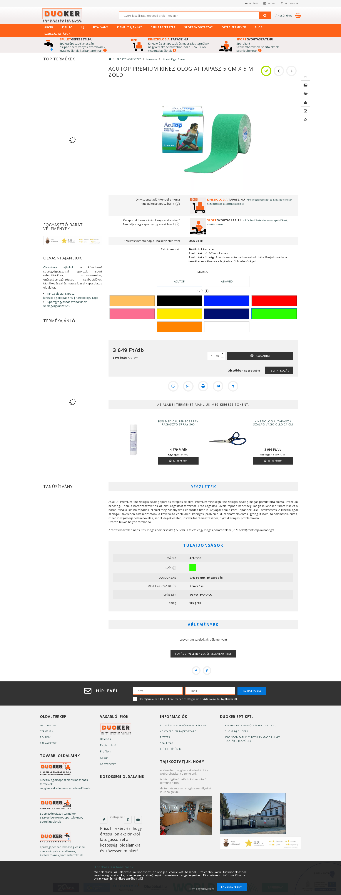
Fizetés (165, 737)
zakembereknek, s (250, 47)
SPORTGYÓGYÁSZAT (198, 27)
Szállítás (166, 742)
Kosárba (263, 356)
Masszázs (151, 59)
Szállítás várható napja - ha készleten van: (152, 241)
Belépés (250, 3)
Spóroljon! (243, 43)
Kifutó (67, 27)
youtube (138, 819)
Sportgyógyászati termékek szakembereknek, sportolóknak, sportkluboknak (61, 817)
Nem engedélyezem (201, 889)
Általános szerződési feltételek (183, 725)
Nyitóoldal (48, 725)
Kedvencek (291, 3)
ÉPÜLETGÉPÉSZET (163, 27)
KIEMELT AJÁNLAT (129, 27)
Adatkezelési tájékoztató (178, 731)
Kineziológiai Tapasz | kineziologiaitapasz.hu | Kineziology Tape (71, 296)
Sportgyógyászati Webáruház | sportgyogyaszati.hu (66, 304)
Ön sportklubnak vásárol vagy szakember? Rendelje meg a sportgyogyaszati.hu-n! (151, 222)
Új (82, 27)
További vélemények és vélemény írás (203, 653)
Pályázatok (48, 742)
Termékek (46, 731)
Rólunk (45, 737)
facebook (103, 819)
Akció (48, 27)
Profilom (105, 751)
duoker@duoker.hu (238, 731)
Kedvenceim (108, 763)
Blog (259, 27)
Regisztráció (108, 745)
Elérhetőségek (170, 748)
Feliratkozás (279, 370)
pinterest (128, 819)
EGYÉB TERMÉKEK (234, 27)
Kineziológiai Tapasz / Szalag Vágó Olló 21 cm (273, 423)
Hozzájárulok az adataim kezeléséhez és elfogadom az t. (188, 698)
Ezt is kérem (180, 460)
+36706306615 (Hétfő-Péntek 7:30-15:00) (250, 725)
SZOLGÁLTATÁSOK (57, 34)
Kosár (104, 757)
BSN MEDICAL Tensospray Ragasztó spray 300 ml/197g (178, 424)
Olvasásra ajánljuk (58, 267)
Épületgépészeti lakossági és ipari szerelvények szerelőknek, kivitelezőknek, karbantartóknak (83, 47)
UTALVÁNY (100, 27)
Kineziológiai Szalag (173, 59)
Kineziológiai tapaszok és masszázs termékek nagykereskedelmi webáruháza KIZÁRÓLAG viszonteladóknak (178, 47)
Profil (269, 3)
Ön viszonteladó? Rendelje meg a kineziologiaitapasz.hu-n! (158, 202)
